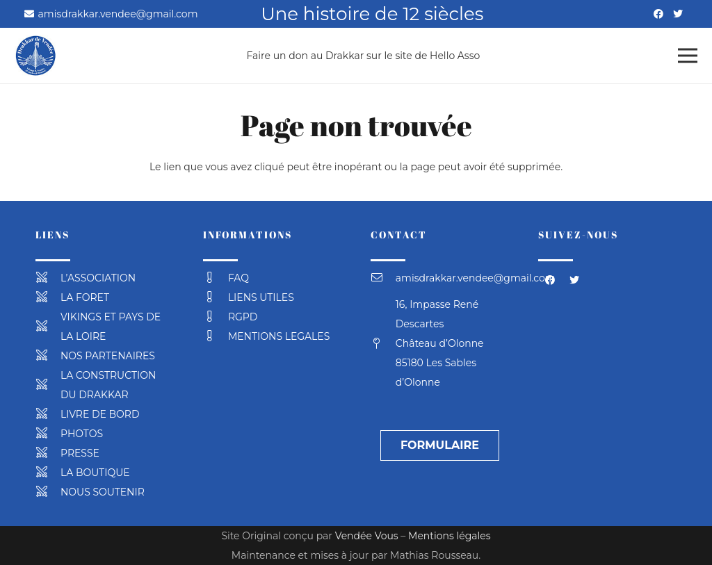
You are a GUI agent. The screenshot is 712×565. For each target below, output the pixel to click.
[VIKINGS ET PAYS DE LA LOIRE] (47, 326)
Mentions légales (449, 536)
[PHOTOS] (47, 433)
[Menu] (687, 55)
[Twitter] (678, 14)
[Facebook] (658, 14)
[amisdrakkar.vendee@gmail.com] (383, 278)
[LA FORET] (47, 297)
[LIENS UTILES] (215, 297)
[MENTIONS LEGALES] (215, 336)
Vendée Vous (366, 536)
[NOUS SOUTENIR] (47, 492)
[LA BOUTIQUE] (47, 472)
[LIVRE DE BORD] (47, 414)
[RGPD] (215, 317)
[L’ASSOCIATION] (47, 278)
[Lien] (35, 55)
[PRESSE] (47, 453)
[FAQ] (215, 278)
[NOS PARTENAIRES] (47, 356)
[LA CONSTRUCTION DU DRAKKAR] (47, 385)
